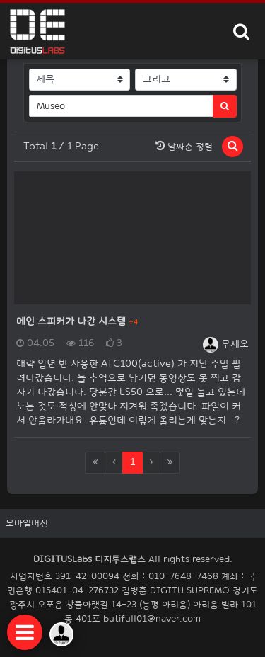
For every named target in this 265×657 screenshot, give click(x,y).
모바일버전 (27, 523)
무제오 (226, 344)
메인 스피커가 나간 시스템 (72, 321)
